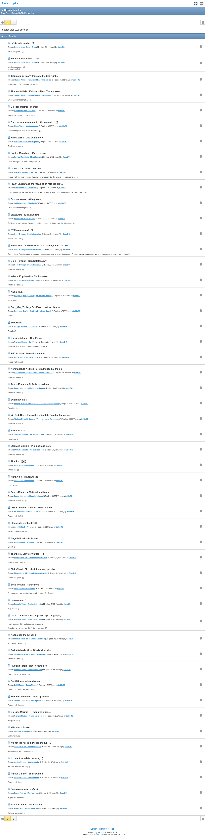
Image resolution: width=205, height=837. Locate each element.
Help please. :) (18, 600)
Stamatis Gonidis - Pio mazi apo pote (29, 434)
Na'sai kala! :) (18, 292)
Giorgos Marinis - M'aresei (25, 107)
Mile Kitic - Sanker (20, 727)
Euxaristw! (16, 322)
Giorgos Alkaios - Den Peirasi (26, 327)
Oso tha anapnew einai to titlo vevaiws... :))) (34, 122)
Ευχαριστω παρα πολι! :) (24, 789)
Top (112, 829)
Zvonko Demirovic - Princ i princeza (30, 696)
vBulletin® (102, 833)
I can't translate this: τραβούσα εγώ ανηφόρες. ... (37, 615)
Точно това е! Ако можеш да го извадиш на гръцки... (40, 245)
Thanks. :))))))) (18, 461)
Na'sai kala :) (17, 430)
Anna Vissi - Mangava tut (24, 465)
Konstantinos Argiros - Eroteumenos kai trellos (36, 369)
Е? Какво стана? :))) (22, 230)
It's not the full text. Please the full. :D (31, 743)
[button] (8, 22)
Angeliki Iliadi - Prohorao (24, 527)
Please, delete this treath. (24, 523)
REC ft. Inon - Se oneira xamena (28, 353)
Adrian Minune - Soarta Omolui (26, 762)
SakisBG (61, 47)
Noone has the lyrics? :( (23, 635)
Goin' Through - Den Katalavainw (27, 234)
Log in (94, 829)
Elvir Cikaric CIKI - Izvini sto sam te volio (30, 558)
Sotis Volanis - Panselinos (25, 585)
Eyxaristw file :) (19, 400)
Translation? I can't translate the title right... (34, 76)
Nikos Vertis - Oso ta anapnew (26, 126)
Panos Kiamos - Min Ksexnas (26, 793)
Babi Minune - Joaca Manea (25, 681)
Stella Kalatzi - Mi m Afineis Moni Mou (29, 639)
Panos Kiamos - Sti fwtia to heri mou (30, 384)
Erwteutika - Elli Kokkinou (25, 215)
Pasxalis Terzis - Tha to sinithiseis (28, 604)
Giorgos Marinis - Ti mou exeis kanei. (31, 712)
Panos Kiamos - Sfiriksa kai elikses (30, 492)
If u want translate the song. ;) (27, 758)
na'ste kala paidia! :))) (22, 43)
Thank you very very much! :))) (27, 554)
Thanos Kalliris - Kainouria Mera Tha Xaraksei (32, 80)
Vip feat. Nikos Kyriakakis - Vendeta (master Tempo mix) (37, 404)
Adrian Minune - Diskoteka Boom (27, 747)
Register (103, 829)
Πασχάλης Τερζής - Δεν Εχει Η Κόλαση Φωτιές (33, 296)
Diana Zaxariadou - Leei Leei (26, 168)
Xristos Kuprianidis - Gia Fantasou (29, 276)
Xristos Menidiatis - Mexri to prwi (28, 153)
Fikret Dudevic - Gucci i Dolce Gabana (31, 507)
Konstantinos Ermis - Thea (25, 47)
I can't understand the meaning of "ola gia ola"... (37, 184)
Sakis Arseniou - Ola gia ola (25, 188)
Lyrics (15, 3)
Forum (5, 3)
